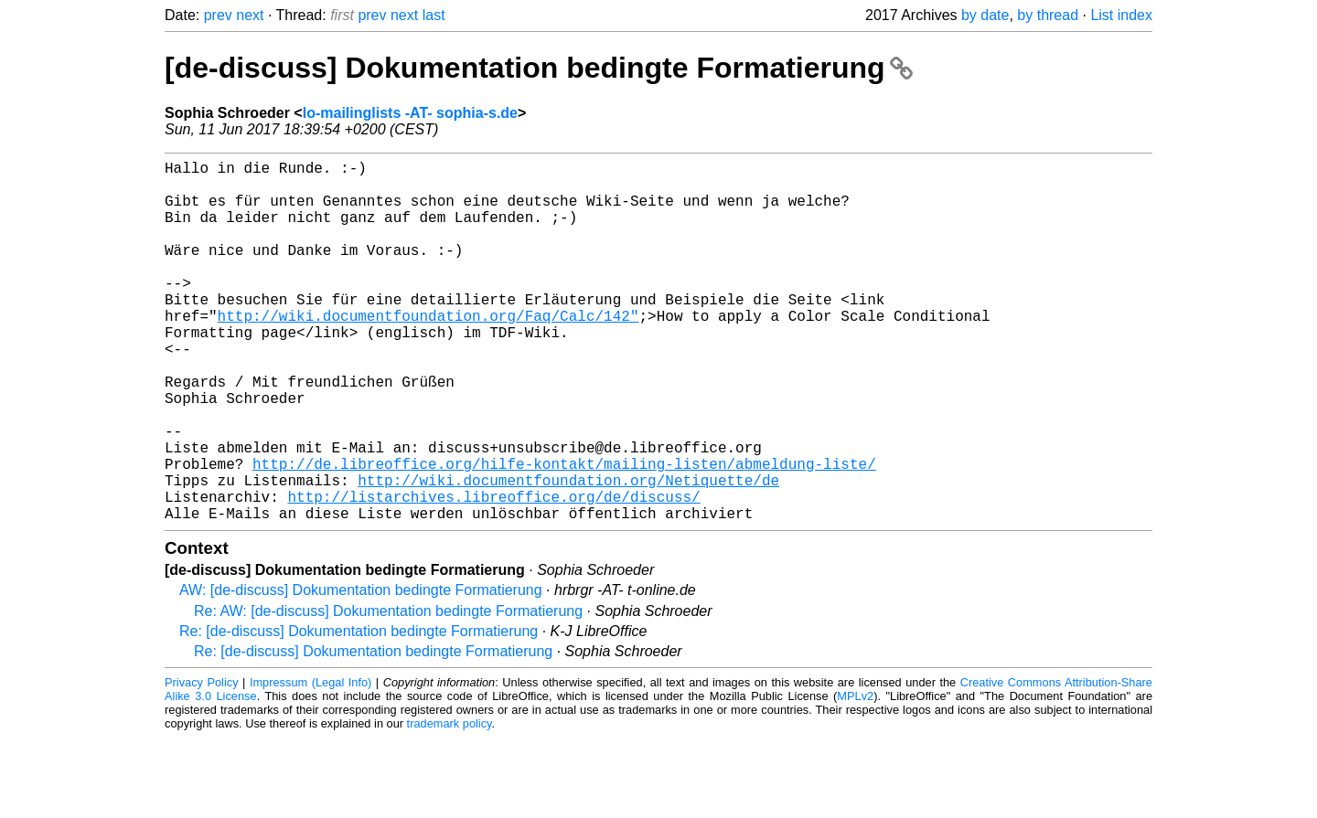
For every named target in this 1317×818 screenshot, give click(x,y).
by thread (1047, 15)
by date (985, 15)
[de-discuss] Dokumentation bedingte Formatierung (539, 67)
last (434, 15)
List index (1121, 15)
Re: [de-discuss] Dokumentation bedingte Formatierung (358, 711)
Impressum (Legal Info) (310, 763)
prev (218, 15)
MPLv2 (855, 776)
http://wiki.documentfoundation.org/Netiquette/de (568, 553)
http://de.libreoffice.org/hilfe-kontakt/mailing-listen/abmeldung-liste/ (564, 533)
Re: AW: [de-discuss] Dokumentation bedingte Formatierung (388, 691)
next (249, 15)
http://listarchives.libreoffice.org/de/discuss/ (493, 573)
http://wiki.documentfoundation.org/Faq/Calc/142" (428, 352)
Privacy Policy (202, 763)
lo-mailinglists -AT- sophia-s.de (410, 113)
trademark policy (449, 804)
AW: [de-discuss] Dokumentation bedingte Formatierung (360, 670)
